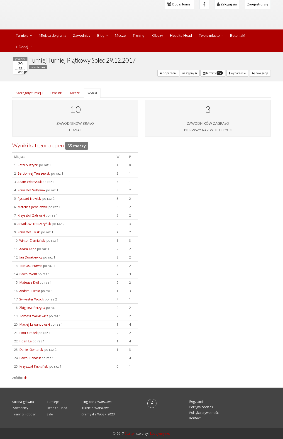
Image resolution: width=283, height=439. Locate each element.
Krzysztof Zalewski (31, 215)
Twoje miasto (209, 35)
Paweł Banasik (30, 358)
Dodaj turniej (179, 4)
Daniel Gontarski (31, 349)
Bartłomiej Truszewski (33, 173)
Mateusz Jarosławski (32, 207)
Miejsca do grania (52, 35)
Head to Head (181, 35)
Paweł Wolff (28, 274)
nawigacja (260, 73)
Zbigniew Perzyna (32, 307)
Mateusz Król (29, 282)
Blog (101, 35)
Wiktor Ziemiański (32, 240)
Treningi (138, 35)
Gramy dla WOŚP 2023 (98, 414)
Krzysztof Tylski (28, 232)
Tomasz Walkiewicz (33, 316)
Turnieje (22, 35)
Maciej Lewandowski (34, 324)
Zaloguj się (227, 4)
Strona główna (23, 402)
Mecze (120, 35)
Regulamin (197, 401)
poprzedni (168, 73)
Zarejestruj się (257, 4)
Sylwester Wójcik (31, 299)
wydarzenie (237, 73)
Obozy (157, 35)
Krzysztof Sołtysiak (31, 190)
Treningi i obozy (24, 414)
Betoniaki (237, 35)
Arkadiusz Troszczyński (34, 224)
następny (189, 73)
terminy (213, 73)
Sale (50, 414)
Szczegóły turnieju (29, 93)
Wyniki (92, 93)
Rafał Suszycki (27, 165)
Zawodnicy (81, 35)
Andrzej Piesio (29, 291)
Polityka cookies (201, 407)
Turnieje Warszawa (95, 408)
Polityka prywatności (204, 412)
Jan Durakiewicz (30, 257)
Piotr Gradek (28, 333)
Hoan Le (25, 341)
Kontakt (195, 418)
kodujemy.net (160, 433)
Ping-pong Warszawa (96, 402)
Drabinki (56, 93)
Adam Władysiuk (29, 182)
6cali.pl (129, 433)
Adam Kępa (27, 249)
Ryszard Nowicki (29, 198)
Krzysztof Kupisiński (34, 366)
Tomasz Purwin (30, 265)
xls (25, 378)
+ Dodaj (22, 46)
